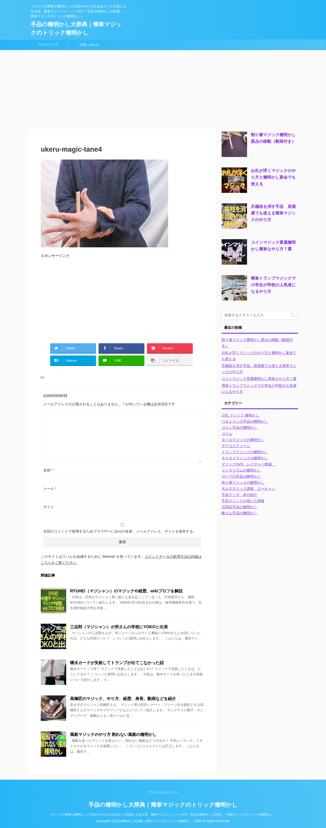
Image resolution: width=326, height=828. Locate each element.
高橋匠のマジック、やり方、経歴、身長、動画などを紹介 (123, 698)
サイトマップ (48, 45)
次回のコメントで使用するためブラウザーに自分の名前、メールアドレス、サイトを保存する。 (120, 531)
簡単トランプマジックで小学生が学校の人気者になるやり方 (273, 285)
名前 (48, 470)
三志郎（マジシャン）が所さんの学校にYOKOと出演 (119, 627)
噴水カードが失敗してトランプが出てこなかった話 (117, 663)
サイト (48, 507)
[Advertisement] (163, 88)
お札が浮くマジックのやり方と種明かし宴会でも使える (273, 177)
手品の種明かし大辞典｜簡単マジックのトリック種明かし (163, 805)
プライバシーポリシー (163, 792)
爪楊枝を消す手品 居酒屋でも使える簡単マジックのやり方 (273, 213)
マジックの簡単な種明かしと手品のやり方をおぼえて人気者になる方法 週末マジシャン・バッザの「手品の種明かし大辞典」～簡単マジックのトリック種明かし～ (163, 814)
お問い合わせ (89, 45)
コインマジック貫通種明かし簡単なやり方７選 (259, 379)
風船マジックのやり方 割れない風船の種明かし (113, 734)
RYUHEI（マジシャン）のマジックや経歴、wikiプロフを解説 (126, 591)
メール (49, 489)
